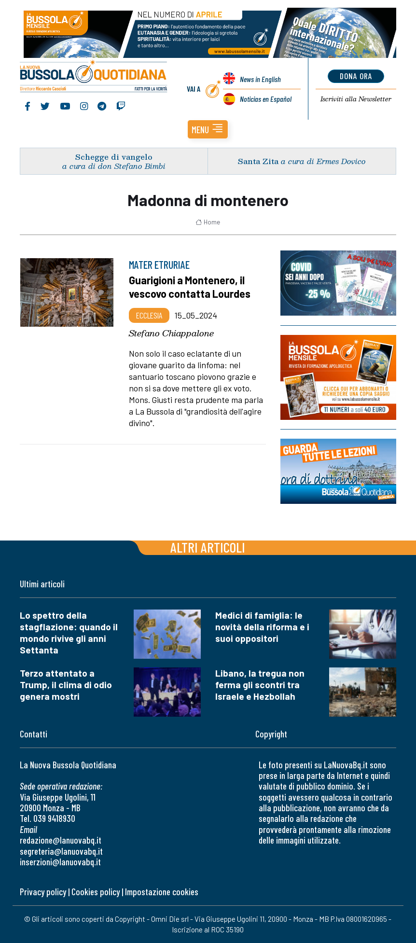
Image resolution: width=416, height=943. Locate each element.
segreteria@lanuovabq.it (61, 851)
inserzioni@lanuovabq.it (60, 861)
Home (207, 222)
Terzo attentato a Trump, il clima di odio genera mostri (66, 684)
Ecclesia (149, 315)
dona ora (356, 75)
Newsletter (355, 99)
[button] (208, 129)
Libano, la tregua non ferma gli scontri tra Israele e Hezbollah (260, 684)
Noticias (265, 98)
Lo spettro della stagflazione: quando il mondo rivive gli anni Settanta (69, 632)
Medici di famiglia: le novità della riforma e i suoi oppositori (262, 627)
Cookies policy (95, 891)
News (260, 78)
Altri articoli (207, 547)
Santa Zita (258, 161)
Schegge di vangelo (114, 157)
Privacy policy (43, 891)
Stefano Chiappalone (171, 333)
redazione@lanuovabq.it (60, 840)
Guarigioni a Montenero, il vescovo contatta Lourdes (189, 286)
